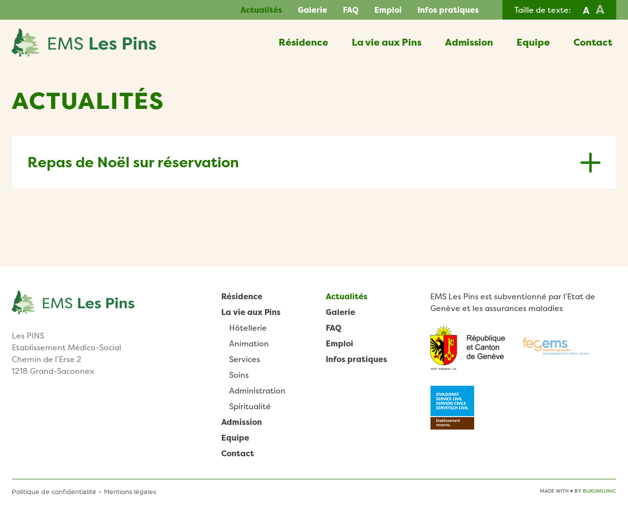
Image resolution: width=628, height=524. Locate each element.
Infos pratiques (448, 9)
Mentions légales (130, 491)
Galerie (312, 9)
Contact (593, 42)
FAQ (351, 9)
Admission (469, 42)
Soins (239, 374)
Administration (257, 390)
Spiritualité (250, 406)
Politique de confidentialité (54, 491)
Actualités (261, 9)
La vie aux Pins (386, 42)
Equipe (533, 42)
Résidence (303, 42)
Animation (249, 343)
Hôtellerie (248, 327)
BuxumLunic (599, 491)
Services (244, 359)
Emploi (388, 9)
